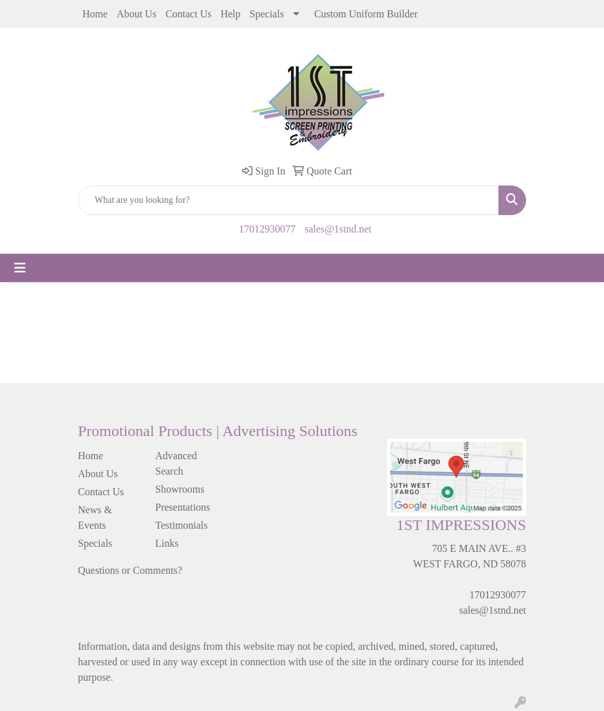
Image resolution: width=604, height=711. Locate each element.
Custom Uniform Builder (366, 13)
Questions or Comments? (130, 570)
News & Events (95, 517)
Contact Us (188, 13)
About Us (136, 13)
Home (95, 13)
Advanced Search (176, 463)
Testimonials (181, 525)
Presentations (182, 507)
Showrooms (179, 489)
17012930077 (267, 228)
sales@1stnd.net (338, 228)
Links (166, 543)
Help (230, 13)
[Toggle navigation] (19, 268)
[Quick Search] (288, 200)
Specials (267, 13)
